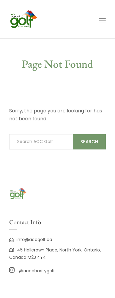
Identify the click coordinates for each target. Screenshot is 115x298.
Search (89, 141)
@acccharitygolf (32, 271)
